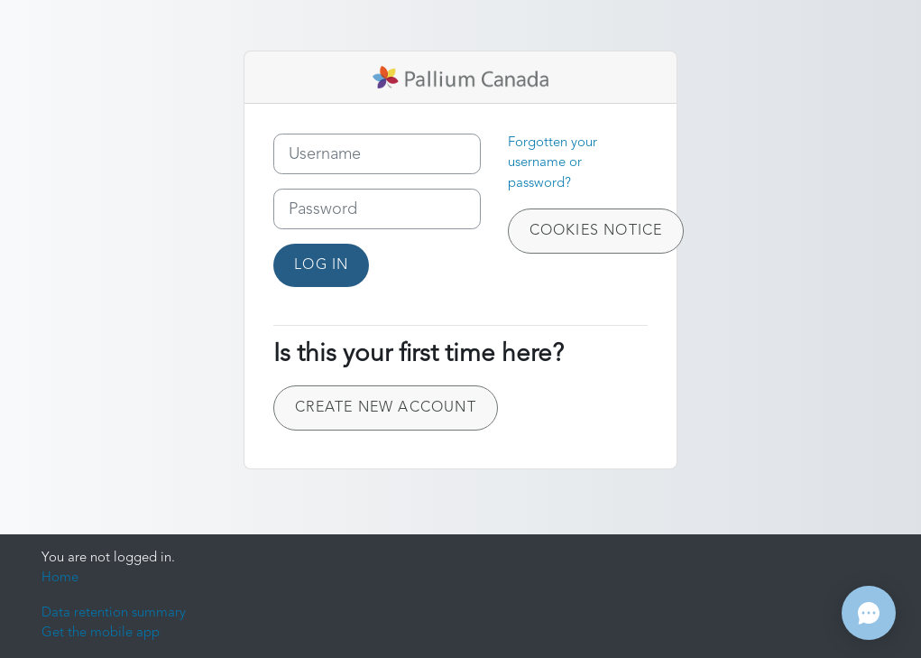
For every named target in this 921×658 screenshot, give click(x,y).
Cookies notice (596, 231)
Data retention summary (113, 613)
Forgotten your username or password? (552, 163)
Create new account (385, 408)
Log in (321, 265)
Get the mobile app (100, 633)
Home (59, 578)
